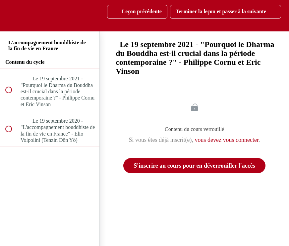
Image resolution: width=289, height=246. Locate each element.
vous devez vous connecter (227, 140)
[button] (12, 15)
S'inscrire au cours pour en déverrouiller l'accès (194, 165)
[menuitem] (49, 15)
